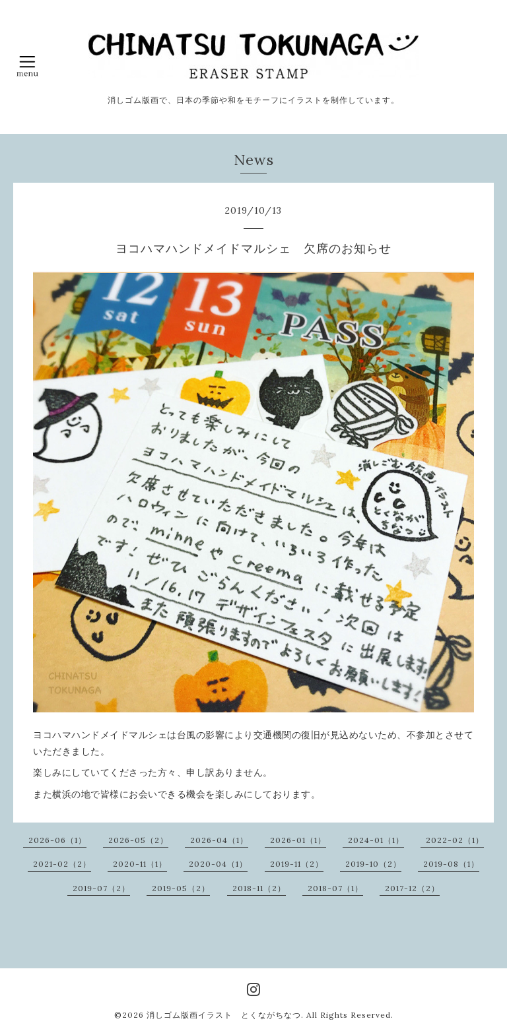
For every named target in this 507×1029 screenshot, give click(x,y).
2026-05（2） (138, 840)
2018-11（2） (259, 888)
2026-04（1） (219, 840)
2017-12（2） (412, 888)
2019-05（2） (181, 888)
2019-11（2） (296, 864)
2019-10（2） (373, 864)
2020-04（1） (218, 864)
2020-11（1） (140, 864)
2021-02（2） (62, 864)
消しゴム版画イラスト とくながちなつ (224, 1015)
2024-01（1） (376, 840)
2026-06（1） (57, 840)
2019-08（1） (451, 864)
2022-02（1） (455, 840)
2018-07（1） (335, 888)
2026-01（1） (298, 840)
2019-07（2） (101, 888)
